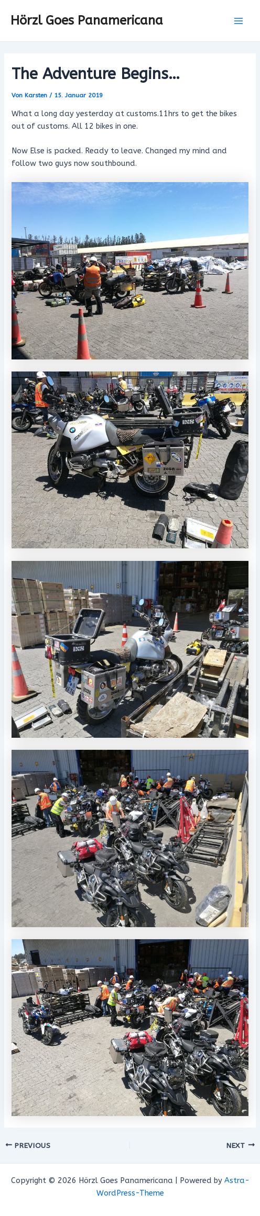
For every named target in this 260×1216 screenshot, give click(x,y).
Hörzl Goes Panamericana (86, 20)
